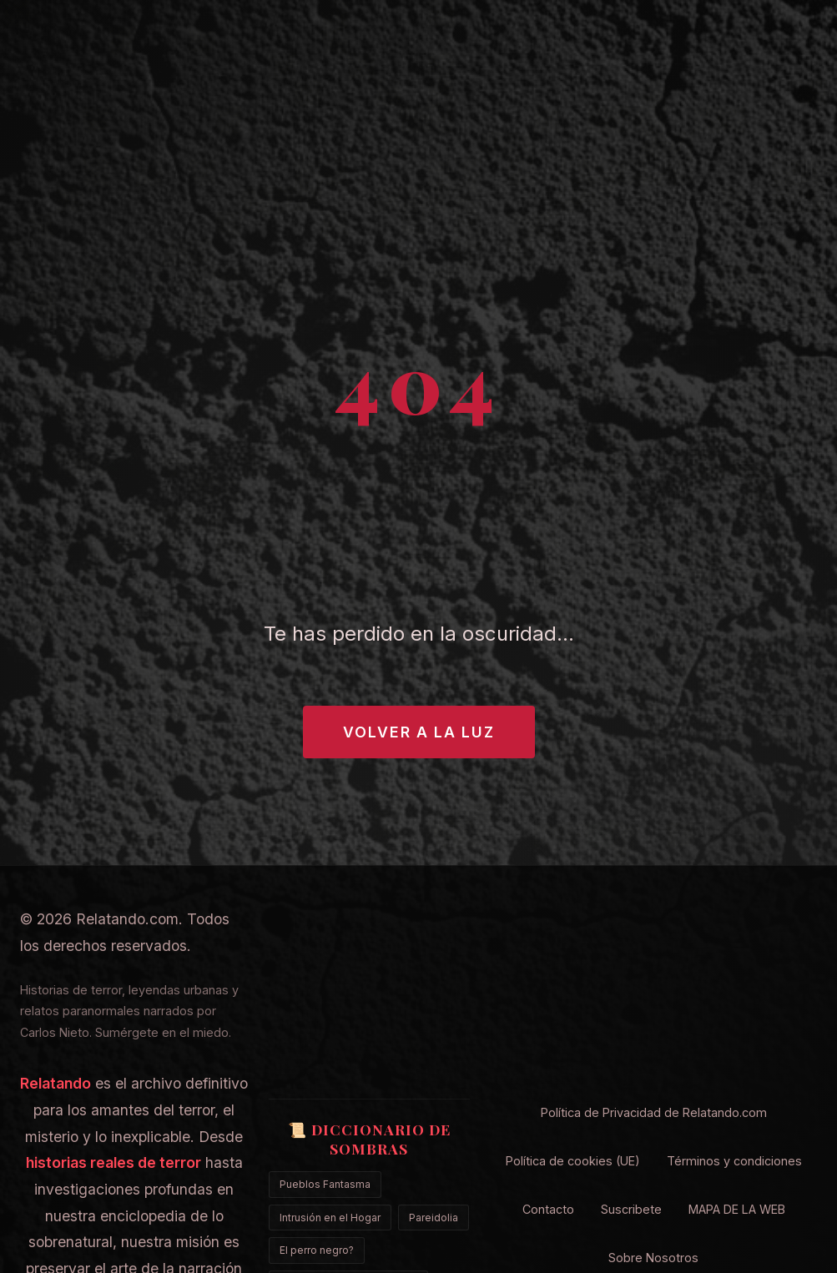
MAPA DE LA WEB (736, 1209)
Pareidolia (433, 1217)
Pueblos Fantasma (325, 1184)
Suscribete (631, 1209)
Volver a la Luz (419, 732)
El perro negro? (317, 1250)
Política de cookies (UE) (573, 1161)
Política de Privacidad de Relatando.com (654, 1112)
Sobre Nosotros (653, 1257)
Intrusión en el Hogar (330, 1217)
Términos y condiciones (734, 1161)
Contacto (548, 1209)
